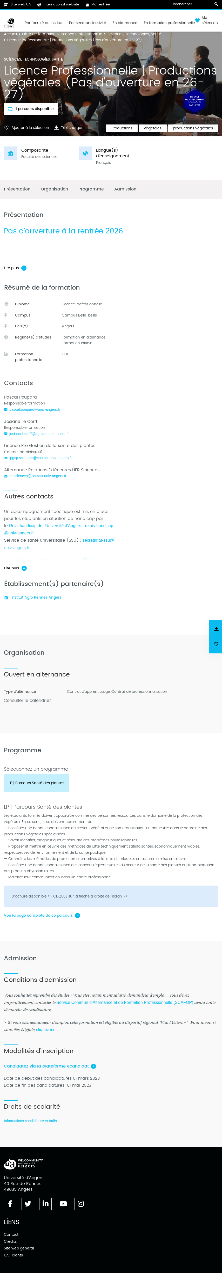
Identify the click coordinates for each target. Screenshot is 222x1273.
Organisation (54, 189)
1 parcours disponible (31, 109)
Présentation (17, 189)
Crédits (10, 1241)
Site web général (19, 1248)
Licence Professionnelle (81, 34)
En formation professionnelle (169, 23)
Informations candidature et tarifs (30, 1121)
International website (58, 4)
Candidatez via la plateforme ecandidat (46, 1066)
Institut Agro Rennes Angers (32, 597)
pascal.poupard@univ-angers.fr (34, 409)
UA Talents (13, 1255)
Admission (125, 189)
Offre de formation (39, 34)
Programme (91, 189)
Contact (11, 1234)
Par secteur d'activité (87, 23)
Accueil (10, 34)
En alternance (125, 23)
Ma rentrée (98, 4)
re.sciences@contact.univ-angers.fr (37, 476)
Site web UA (17, 4)
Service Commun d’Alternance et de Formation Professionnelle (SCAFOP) (124, 1002)
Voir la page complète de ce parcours (38, 915)
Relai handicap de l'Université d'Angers (45, 526)
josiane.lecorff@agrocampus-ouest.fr (39, 434)
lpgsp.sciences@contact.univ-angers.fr (40, 458)
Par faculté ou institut (44, 23)
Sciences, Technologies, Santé (134, 34)
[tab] (36, 783)
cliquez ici (45, 1029)
